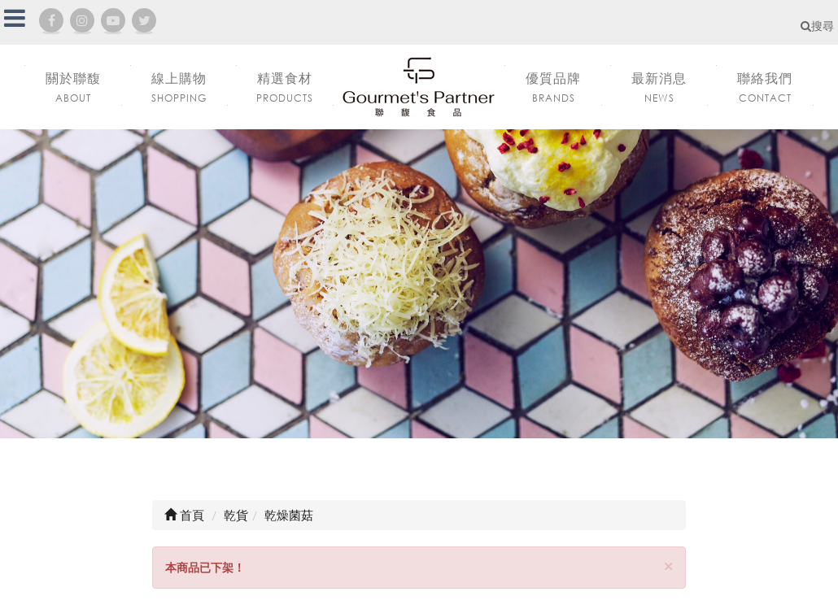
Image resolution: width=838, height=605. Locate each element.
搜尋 (817, 25)
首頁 (184, 515)
